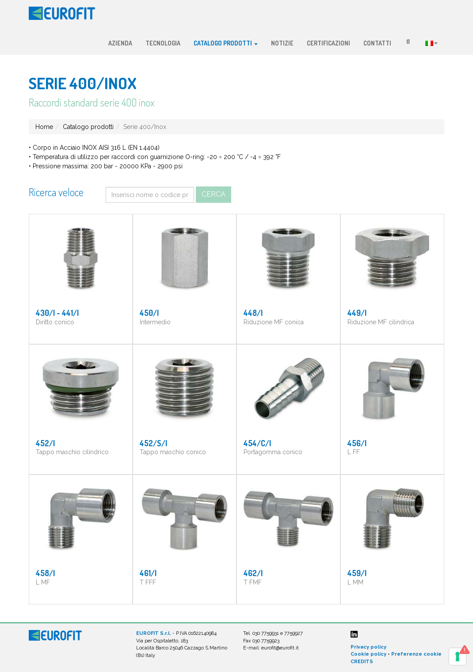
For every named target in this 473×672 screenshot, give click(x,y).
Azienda (120, 43)
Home (44, 126)
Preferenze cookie (416, 654)
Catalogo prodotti (226, 43)
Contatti (377, 43)
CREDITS (362, 661)
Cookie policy (368, 654)
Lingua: (431, 43)
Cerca (213, 194)
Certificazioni (328, 43)
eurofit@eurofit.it (280, 648)
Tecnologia (162, 43)
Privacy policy (368, 647)
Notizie (282, 43)
